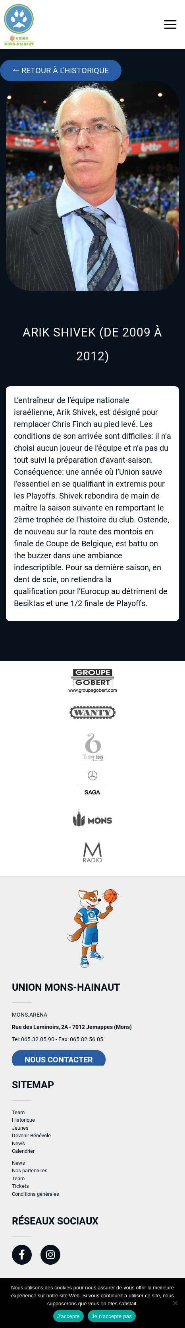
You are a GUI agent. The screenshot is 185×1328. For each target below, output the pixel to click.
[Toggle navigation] (170, 24)
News (18, 1147)
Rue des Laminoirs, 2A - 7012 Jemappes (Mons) (72, 1031)
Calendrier (23, 1155)
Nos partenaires (30, 1174)
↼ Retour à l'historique (61, 70)
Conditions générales (35, 1198)
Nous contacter (59, 1063)
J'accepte (68, 1316)
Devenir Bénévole (31, 1139)
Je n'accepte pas (112, 1316)
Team (18, 1116)
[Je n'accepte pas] (175, 1303)
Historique (23, 1124)
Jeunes (20, 1132)
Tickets (20, 1190)
